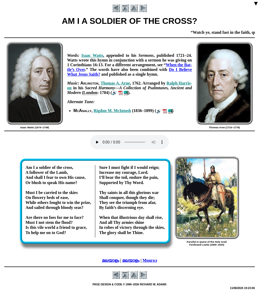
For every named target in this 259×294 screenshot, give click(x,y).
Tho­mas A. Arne (115, 83)
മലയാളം (110, 260)
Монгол (150, 260)
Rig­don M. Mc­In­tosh (112, 110)
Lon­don (90, 92)
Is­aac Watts (92, 55)
